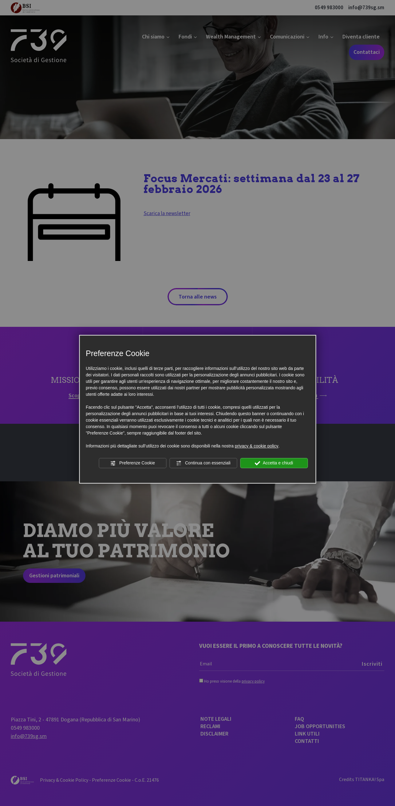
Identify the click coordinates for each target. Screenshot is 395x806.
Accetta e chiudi (274, 463)
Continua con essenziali (203, 463)
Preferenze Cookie (132, 463)
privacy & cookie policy (256, 445)
